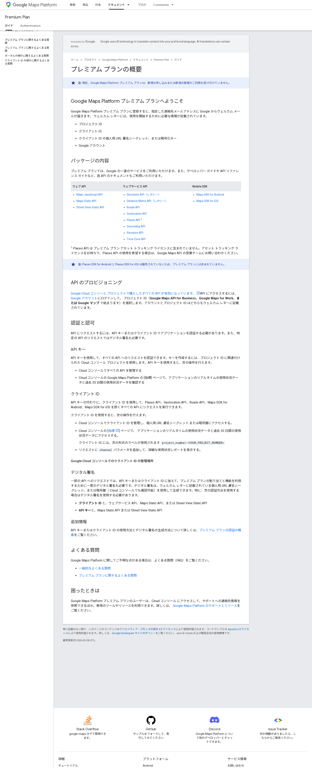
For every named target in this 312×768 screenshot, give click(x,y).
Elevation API (135, 232)
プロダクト (90, 59)
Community (161, 5)
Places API (133, 220)
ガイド (178, 59)
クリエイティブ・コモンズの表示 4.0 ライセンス (148, 629)
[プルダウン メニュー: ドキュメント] (129, 5)
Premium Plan (17, 17)
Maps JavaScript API (89, 194)
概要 (72, 5)
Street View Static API (90, 207)
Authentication (30, 25)
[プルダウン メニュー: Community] (173, 5)
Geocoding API (136, 226)
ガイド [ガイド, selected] (9, 25)
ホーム (75, 59)
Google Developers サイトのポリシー (133, 633)
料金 (98, 5)
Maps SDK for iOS (207, 201)
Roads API (133, 207)
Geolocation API (137, 213)
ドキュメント (141, 59)
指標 (111, 431)
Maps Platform (35, 5)
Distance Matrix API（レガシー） (147, 201)
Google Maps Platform (115, 59)
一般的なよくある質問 (95, 568)
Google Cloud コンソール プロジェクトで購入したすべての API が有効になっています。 (133, 293)
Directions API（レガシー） (144, 194)
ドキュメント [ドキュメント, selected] (116, 5)
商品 (85, 5)
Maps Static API (86, 201)
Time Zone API (136, 239)
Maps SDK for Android (210, 194)
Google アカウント (84, 298)
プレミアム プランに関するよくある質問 (108, 575)
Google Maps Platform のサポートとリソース (205, 606)
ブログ (142, 5)
